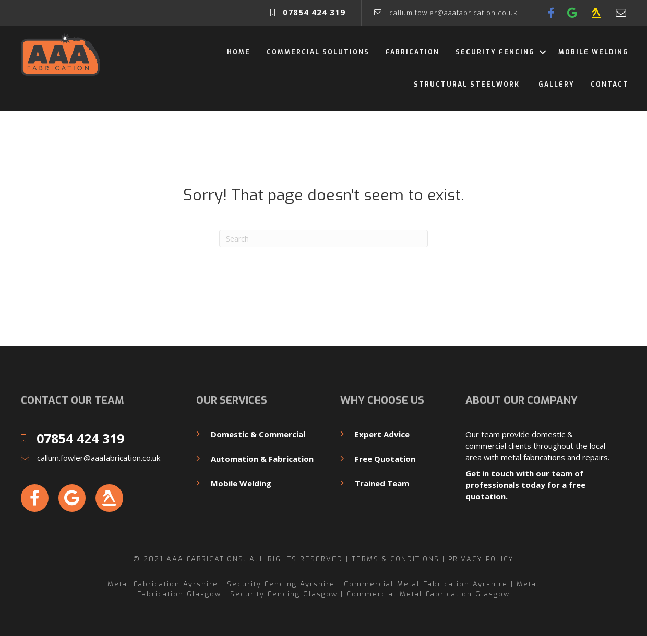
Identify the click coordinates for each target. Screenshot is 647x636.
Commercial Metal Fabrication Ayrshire (426, 584)
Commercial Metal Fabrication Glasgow (428, 594)
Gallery (556, 84)
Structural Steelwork (468, 84)
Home (238, 52)
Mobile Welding (593, 52)
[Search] (323, 238)
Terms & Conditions (395, 559)
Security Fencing (495, 52)
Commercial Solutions (318, 52)
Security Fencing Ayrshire (281, 584)
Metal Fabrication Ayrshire (162, 584)
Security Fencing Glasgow (284, 594)
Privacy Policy (481, 559)
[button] (542, 52)
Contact (610, 84)
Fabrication (412, 52)
